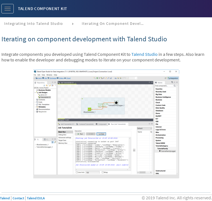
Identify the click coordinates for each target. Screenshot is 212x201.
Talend (5, 198)
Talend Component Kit (42, 8)
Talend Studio (144, 54)
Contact (18, 198)
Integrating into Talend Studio (33, 23)
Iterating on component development (115, 23)
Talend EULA (36, 198)
